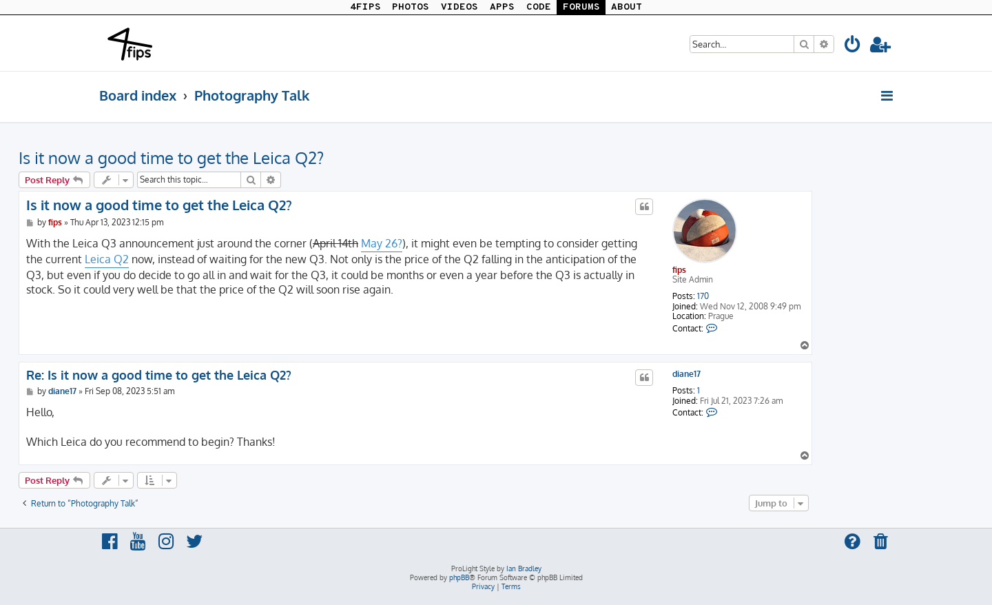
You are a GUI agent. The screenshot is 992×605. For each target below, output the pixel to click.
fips (679, 270)
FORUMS (581, 7)
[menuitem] (853, 46)
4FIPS (365, 7)
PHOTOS (410, 7)
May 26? (381, 243)
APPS (502, 7)
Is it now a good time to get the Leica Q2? (171, 157)
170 (703, 296)
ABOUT (626, 7)
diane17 (686, 374)
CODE (538, 7)
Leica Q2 (107, 259)
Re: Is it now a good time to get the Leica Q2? (158, 374)
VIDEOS (459, 7)
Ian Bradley (523, 568)
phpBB (459, 577)
